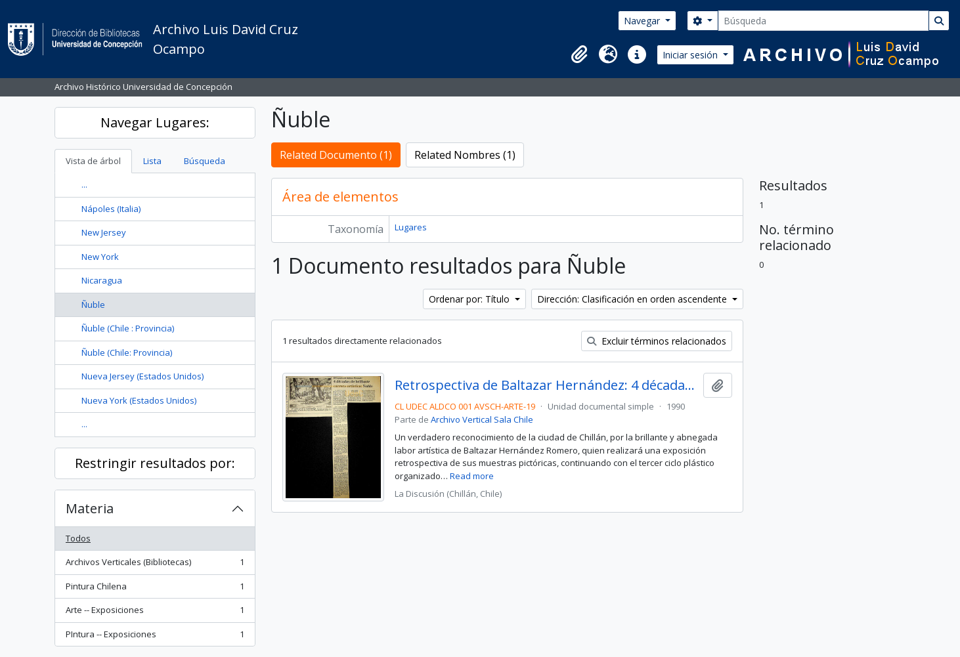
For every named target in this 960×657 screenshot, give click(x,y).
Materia (90, 508)
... (84, 184)
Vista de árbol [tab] (93, 161)
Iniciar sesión (691, 55)
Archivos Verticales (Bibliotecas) (154, 565)
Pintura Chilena (154, 589)
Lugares (411, 227)
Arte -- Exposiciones (154, 613)
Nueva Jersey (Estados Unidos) (142, 376)
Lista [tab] (152, 161)
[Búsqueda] (823, 21)
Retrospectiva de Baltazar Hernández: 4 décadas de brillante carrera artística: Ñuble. (546, 385)
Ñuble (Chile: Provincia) (126, 352)
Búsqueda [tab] (204, 161)
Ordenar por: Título (470, 299)
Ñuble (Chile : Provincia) (127, 328)
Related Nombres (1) (464, 155)
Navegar (643, 20)
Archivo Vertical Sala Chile (482, 419)
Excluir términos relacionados (656, 341)
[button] (579, 54)
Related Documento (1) (336, 155)
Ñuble (93, 304)
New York (100, 257)
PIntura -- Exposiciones (154, 637)
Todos (78, 538)
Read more (472, 476)
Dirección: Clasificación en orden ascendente (633, 299)
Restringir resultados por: (155, 463)
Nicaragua (101, 280)
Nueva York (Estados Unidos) (138, 400)
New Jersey (103, 232)
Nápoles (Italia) (111, 209)
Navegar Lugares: (154, 122)
